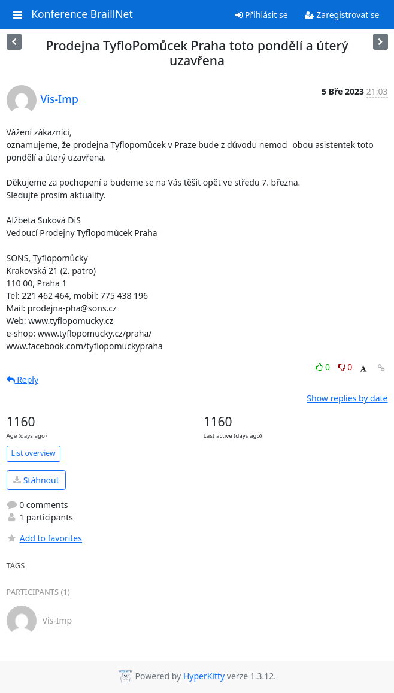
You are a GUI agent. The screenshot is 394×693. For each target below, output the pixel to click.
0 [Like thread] (324, 367)
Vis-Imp (59, 99)
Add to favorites (44, 538)
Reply (23, 379)
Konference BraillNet (82, 14)
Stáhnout (36, 480)
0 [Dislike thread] (345, 367)
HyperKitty (204, 676)
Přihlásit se (261, 14)
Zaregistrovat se (342, 14)
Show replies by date (347, 398)
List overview (33, 453)
